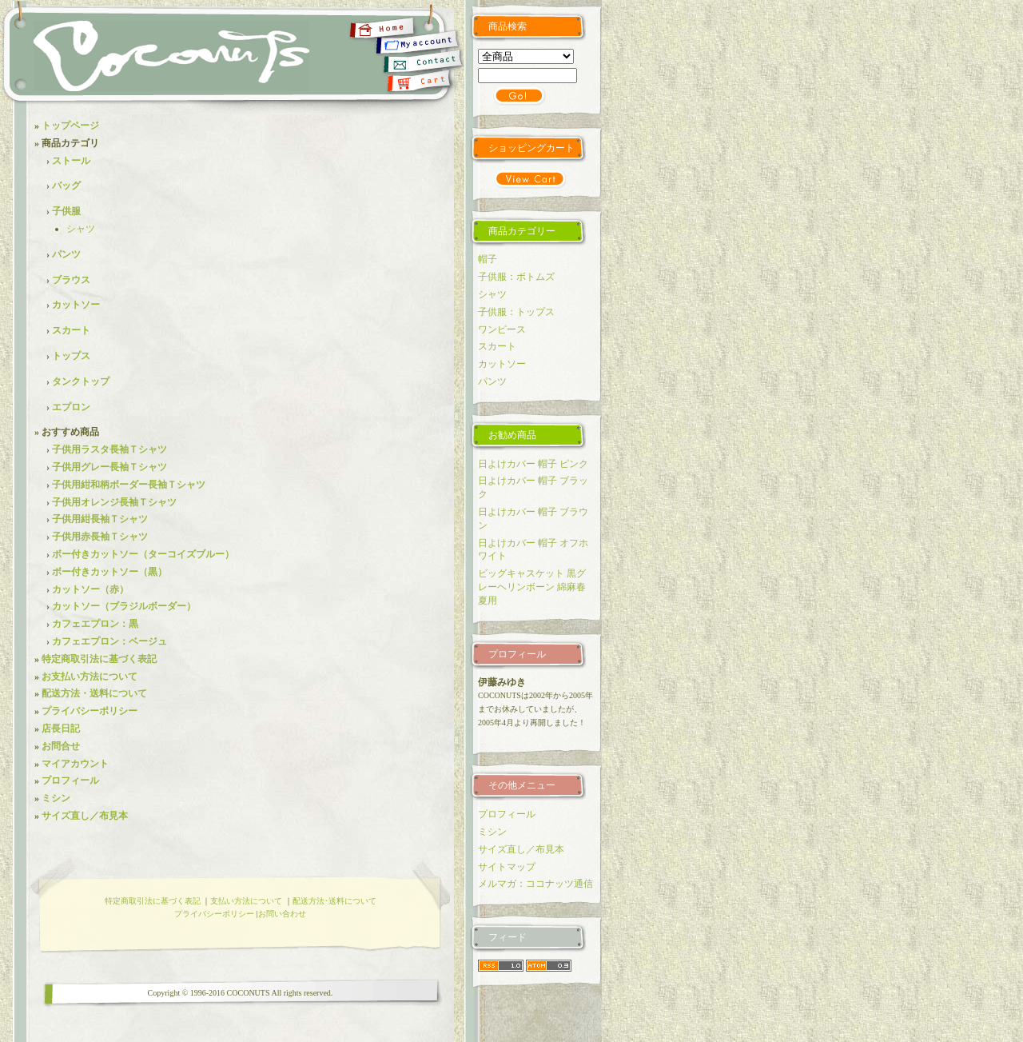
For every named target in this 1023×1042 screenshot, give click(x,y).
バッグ (66, 185)
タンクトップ (80, 381)
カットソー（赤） (90, 589)
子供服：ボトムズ (516, 276)
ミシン (56, 798)
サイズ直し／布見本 (85, 815)
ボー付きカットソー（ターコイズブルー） (143, 554)
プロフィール (70, 780)
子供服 (66, 211)
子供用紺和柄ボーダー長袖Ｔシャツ (128, 484)
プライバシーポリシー (89, 711)
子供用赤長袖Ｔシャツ (100, 536)
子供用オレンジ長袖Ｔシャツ (114, 502)
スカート (71, 330)
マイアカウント (75, 763)
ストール (71, 160)
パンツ (66, 254)
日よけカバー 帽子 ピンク (533, 463)
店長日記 (61, 728)
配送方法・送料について (94, 693)
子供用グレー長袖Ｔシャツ (109, 467)
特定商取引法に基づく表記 (99, 659)
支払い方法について (246, 900)
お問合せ (61, 746)
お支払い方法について (89, 676)
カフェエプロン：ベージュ (109, 641)
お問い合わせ (282, 913)
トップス (71, 355)
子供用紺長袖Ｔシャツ (100, 519)
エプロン (71, 407)
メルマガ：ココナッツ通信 (535, 883)
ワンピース (502, 329)
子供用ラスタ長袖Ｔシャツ (109, 449)
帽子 (487, 259)
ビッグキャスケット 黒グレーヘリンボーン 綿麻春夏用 (532, 587)
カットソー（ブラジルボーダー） (124, 606)
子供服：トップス (516, 311)
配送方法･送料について (334, 900)
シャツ (80, 228)
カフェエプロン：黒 (95, 623)
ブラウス (71, 279)
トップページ (70, 125)
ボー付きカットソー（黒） (109, 571)
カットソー (76, 304)
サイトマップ (506, 866)
